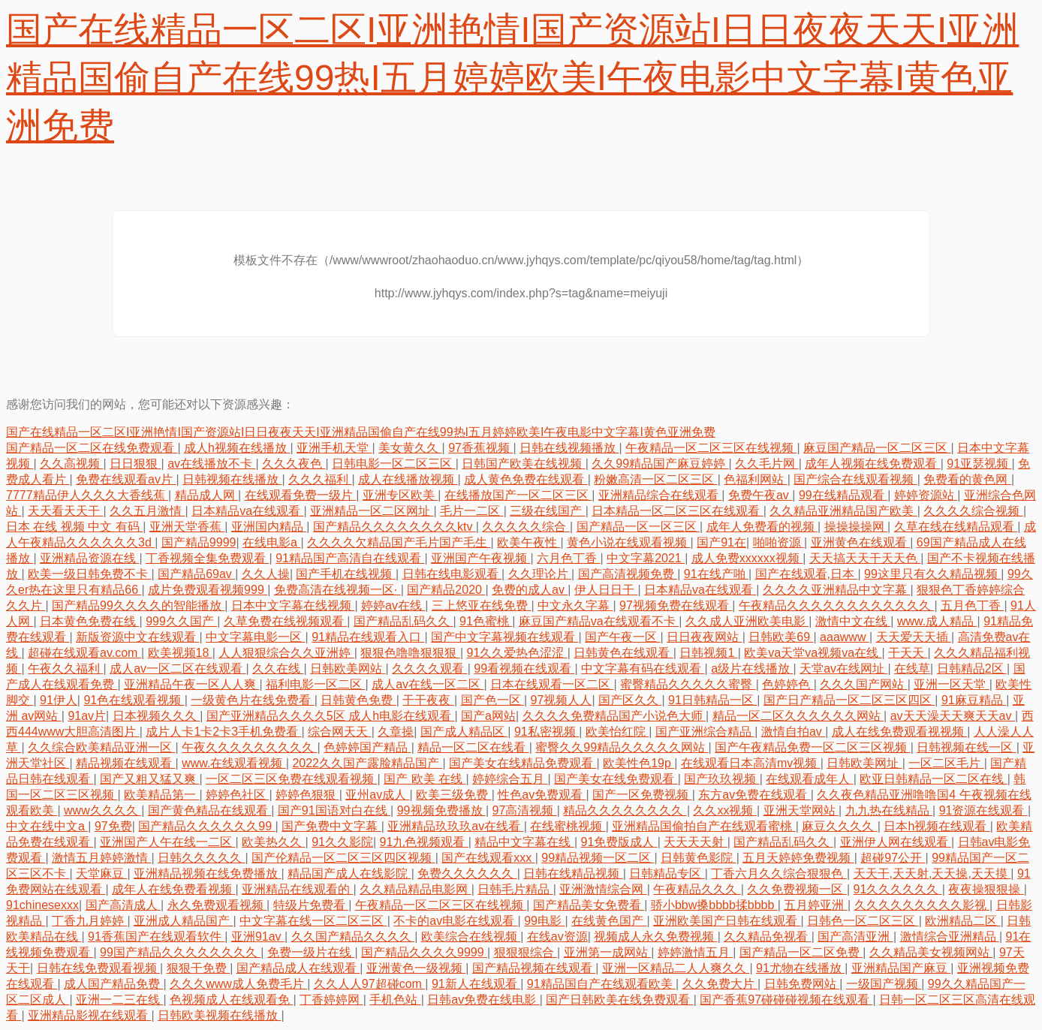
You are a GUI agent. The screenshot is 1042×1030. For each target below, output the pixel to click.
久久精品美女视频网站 (930, 952)
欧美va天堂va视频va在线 (812, 652)
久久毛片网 (766, 463)
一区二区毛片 (945, 763)
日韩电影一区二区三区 (393, 463)
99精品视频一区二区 (597, 857)
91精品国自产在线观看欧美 (601, 983)
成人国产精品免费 (113, 983)
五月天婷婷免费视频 (798, 857)
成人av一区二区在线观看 (177, 668)
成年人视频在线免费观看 (872, 463)
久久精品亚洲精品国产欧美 (843, 510)
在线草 (912, 668)
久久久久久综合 (525, 526)
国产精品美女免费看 (588, 905)
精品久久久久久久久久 (624, 810)
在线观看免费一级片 (300, 495)
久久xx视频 (724, 810)
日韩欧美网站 (347, 668)
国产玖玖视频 (721, 778)
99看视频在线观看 (524, 668)
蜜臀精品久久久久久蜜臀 (687, 684)
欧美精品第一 (161, 794)
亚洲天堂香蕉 (186, 526)
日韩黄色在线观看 (623, 652)
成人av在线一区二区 (427, 684)
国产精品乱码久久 (403, 621)
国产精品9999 (198, 542)
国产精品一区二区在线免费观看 (91, 447)
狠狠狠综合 (525, 952)
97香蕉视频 (480, 447)
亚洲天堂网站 (801, 810)
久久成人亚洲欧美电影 (747, 621)
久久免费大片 (719, 983)
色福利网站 (755, 479)
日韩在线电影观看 (451, 574)
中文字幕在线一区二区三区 (313, 920)
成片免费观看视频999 (207, 589)
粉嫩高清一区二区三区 (655, 479)
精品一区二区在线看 (473, 747)
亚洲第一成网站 (607, 952)
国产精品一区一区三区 (638, 526)
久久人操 (266, 574)
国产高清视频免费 (627, 574)
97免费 (113, 826)
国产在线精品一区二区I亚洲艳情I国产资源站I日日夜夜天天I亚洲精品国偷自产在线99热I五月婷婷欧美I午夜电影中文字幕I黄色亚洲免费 (512, 78)
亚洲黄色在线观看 (860, 542)
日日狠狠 (135, 463)
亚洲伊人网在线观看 (895, 842)
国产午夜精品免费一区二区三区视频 (812, 747)
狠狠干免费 (198, 968)
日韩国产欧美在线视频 (523, 463)
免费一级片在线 (310, 952)
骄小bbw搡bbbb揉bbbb (714, 905)
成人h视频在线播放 (237, 447)
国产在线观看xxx (488, 857)
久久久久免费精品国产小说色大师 (614, 715)
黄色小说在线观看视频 (628, 542)
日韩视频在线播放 (232, 479)
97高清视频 (524, 810)
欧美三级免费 (453, 794)
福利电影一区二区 (315, 684)
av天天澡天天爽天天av (952, 715)
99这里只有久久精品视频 (932, 574)
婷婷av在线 (393, 605)
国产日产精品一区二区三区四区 (849, 700)
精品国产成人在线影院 (349, 873)
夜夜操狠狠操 (985, 889)
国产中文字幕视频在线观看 (504, 637)
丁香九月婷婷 (89, 920)
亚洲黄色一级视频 (415, 968)
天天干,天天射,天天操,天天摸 (932, 873)
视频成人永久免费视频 (655, 936)
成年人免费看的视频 (762, 526)
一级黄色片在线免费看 (252, 700)
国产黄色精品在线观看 (209, 810)
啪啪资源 (778, 542)
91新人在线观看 (476, 983)
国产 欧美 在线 (424, 778)
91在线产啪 (716, 574)
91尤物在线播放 (800, 968)
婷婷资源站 (925, 495)
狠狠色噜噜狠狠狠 (409, 652)
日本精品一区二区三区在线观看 (677, 510)
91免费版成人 (619, 842)
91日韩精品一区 (712, 700)
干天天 (907, 652)
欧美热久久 (273, 842)
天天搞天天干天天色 (864, 558)
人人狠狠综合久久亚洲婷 (286, 652)
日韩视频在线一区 (966, 747)
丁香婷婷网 (331, 999)
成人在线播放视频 (407, 479)
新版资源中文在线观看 (137, 637)
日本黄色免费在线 (89, 621)
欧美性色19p (638, 763)
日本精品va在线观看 (247, 510)
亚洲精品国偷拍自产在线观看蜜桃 (703, 826)
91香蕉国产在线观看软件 (156, 936)
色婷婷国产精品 (367, 747)
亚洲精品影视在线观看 (89, 1015)
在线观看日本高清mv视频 (751, 763)
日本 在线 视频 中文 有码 (74, 526)
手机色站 (394, 999)
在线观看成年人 (809, 778)
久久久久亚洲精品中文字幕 (836, 589)
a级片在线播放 (752, 668)
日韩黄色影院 (698, 857)
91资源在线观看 (983, 810)
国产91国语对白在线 (334, 810)
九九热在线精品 (888, 810)
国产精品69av (196, 574)
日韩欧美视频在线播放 (219, 1015)
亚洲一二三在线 (119, 999)
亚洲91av (258, 936)
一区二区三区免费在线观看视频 (291, 778)
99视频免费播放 (441, 810)
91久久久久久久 (898, 889)
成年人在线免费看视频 (173, 889)
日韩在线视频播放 (569, 447)
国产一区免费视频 (641, 794)
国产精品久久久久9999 (424, 952)
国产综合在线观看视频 (855, 479)
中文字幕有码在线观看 (642, 668)
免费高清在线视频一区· (337, 589)
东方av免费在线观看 (754, 794)
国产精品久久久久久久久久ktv (394, 526)
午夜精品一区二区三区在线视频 (711, 447)
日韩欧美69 (780, 637)
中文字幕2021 (646, 558)
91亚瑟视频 (979, 463)
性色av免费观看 (542, 794)
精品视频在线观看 (125, 763)
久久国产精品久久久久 (352, 936)
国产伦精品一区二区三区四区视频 (343, 857)
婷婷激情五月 (695, 952)
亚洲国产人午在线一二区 (167, 842)
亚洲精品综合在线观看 (659, 495)
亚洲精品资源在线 (89, 558)
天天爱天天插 (913, 637)
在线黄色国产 (608, 920)
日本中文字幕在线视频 (292, 605)
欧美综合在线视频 (470, 936)
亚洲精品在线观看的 (297, 889)
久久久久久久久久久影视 (921, 905)
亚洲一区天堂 (951, 684)
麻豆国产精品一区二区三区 (876, 447)
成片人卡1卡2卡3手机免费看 (223, 731)
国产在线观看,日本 (806, 574)
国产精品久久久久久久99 (206, 826)
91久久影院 (342, 842)
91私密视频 (546, 731)
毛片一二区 (471, 510)
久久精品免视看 (767, 936)
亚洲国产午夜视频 (480, 558)
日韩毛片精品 (515, 889)
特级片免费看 (310, 905)
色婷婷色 (787, 684)
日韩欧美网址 (864, 763)
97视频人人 (561, 700)
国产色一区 (492, 700)
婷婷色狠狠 (307, 794)
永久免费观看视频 (217, 905)
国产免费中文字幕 (331, 826)
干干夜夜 (427, 700)
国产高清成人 (123, 905)
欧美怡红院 (617, 731)
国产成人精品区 (463, 731)
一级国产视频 (883, 983)
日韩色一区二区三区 (862, 920)
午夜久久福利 (65, 668)
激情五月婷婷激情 (101, 857)
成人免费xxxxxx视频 (747, 558)
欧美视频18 (180, 652)
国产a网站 (488, 715)
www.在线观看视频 (234, 763)
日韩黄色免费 (358, 700)
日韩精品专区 (666, 873)
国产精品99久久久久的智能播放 (138, 605)
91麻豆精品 (973, 700)
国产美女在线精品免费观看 (522, 763)
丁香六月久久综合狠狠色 (778, 873)
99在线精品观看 (843, 495)
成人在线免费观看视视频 (899, 731)
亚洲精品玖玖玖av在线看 (455, 826)
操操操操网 (855, 526)
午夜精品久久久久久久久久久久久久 (836, 605)
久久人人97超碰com (369, 983)
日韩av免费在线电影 (483, 999)
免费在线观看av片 (126, 479)
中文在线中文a (47, 826)
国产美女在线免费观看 (615, 778)
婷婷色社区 (237, 794)
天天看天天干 (65, 510)
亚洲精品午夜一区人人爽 (191, 684)
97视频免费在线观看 (675, 605)
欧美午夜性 (528, 542)
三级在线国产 (547, 510)
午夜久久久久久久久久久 (249, 747)
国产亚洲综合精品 (704, 731)
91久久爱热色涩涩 (516, 652)
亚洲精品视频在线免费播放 (207, 873)
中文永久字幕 (575, 605)
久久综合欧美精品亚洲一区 (101, 747)
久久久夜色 (293, 463)
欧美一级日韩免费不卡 (89, 574)
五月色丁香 (972, 605)
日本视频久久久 (156, 715)
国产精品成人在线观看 (298, 968)
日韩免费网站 (801, 983)
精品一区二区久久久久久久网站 (798, 715)
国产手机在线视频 (345, 574)
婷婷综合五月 (509, 778)
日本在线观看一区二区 (551, 684)
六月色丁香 (568, 558)
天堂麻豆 (101, 873)
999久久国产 (181, 621)
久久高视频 (71, 463)
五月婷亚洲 (815, 905)
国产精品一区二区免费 (801, 952)
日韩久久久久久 (201, 857)
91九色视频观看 (424, 842)
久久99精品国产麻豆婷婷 (660, 463)
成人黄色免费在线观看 (525, 479)
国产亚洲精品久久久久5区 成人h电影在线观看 (330, 715)
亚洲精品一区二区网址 (371, 510)
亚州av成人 (377, 794)
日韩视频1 (708, 652)
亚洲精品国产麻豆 (900, 968)
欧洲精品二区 (962, 920)
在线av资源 (557, 936)
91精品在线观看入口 (368, 637)
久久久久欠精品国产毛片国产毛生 (398, 542)
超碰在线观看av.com (84, 652)
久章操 (396, 731)
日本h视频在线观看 (936, 826)
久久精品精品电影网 (415, 889)
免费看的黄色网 (966, 479)
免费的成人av (530, 589)
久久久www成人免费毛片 (238, 983)
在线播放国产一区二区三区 (518, 495)
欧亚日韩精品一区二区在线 (933, 778)
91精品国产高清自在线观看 (350, 558)
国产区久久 (629, 700)
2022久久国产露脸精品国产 (367, 763)
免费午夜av (760, 495)
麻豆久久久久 (839, 826)
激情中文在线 (852, 621)
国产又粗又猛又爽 (149, 778)
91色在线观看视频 (133, 700)
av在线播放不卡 (211, 463)
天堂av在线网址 (843, 668)
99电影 (544, 920)
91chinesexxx (42, 905)
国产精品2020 (446, 589)
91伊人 (58, 700)
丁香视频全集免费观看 (207, 558)
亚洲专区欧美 (400, 495)
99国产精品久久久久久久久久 (180, 952)
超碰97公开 (892, 857)
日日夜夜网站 (704, 637)
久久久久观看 (429, 668)
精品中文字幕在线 (524, 842)
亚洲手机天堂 (334, 447)
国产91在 (721, 542)
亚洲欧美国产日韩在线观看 (726, 920)
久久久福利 (319, 479)
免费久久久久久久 (466, 873)
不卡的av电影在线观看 (455, 920)
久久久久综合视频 (972, 510)
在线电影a (271, 542)
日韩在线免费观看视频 (98, 968)
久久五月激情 (147, 510)
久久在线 (277, 668)
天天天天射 (695, 842)
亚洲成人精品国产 (183, 920)
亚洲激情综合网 (602, 889)
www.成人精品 (937, 621)
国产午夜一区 (622, 637)
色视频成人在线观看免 (231, 999)
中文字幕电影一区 (255, 637)
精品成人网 (206, 495)
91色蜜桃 (485, 621)
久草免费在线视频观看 (285, 621)
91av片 (87, 715)
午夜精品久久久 (696, 889)
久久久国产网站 (863, 684)
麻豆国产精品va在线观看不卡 (599, 621)
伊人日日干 (605, 589)
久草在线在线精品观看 (955, 526)
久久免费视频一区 (796, 889)
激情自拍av (793, 731)
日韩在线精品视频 (572, 873)
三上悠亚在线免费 (481, 605)
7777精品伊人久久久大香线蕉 (87, 495)
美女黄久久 (409, 447)
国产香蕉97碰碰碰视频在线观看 (786, 999)
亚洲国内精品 (268, 526)
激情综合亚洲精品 (949, 936)
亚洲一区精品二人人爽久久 (675, 968)
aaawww (844, 637)
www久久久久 (102, 810)
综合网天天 (339, 731)
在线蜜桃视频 (567, 826)
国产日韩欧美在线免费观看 (619, 999)
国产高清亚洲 (855, 936)
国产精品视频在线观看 (533, 968)
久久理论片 (539, 574)
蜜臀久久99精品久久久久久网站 (621, 747)
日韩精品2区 (972, 668)
